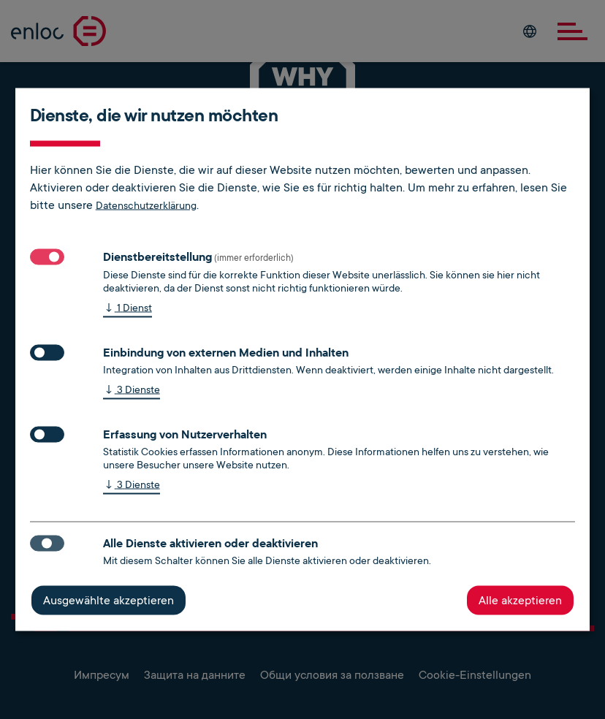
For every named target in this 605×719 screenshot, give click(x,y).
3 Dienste (131, 390)
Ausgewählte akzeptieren (108, 600)
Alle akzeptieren (520, 600)
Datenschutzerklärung (146, 205)
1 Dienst (127, 309)
